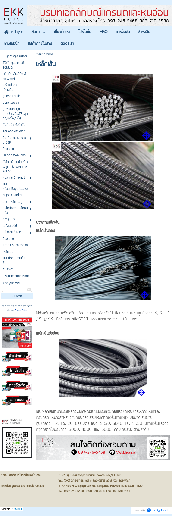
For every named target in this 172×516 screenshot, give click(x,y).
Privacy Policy (21, 310)
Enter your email (11, 283)
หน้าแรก (39, 54)
